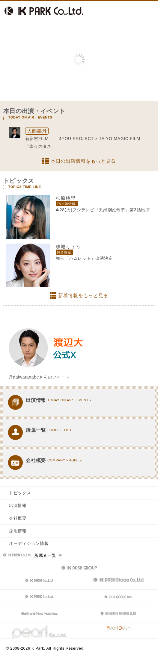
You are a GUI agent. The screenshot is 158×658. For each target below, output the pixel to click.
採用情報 (18, 530)
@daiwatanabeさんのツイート (39, 377)
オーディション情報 (29, 543)
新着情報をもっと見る (83, 295)
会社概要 (18, 518)
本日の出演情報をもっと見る (83, 161)
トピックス (20, 492)
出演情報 (18, 505)
